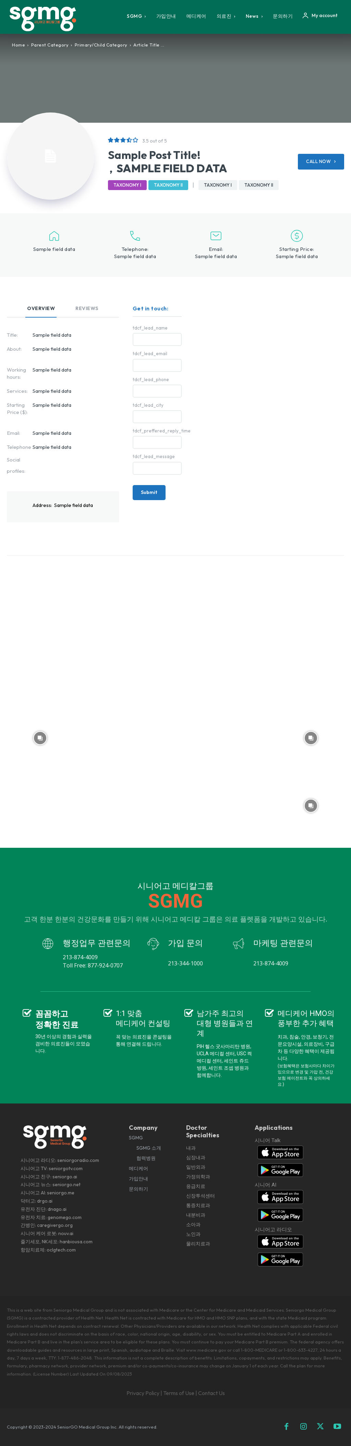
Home (18, 45)
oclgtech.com (61, 1250)
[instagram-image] (40, 602)
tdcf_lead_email (150, 353)
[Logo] (44, 18)
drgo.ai (44, 1201)
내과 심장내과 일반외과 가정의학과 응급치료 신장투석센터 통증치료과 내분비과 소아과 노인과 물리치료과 (200, 1195)
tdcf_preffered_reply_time (157, 431)
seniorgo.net (66, 1184)
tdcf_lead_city (148, 405)
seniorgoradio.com (78, 1160)
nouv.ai (65, 1233)
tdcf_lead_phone (151, 379)
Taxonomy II (168, 185)
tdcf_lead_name (150, 328)
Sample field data (135, 256)
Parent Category (50, 45)
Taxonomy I (127, 185)
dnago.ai (57, 1209)
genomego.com (65, 1217)
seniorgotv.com (66, 1168)
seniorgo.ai (64, 1177)
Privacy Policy (142, 1393)
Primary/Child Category (101, 45)
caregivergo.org (55, 1225)
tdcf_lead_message (154, 456)
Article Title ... (149, 45)
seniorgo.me (60, 1193)
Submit (149, 492)
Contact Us (211, 1393)
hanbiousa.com (76, 1242)
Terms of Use (178, 1393)
